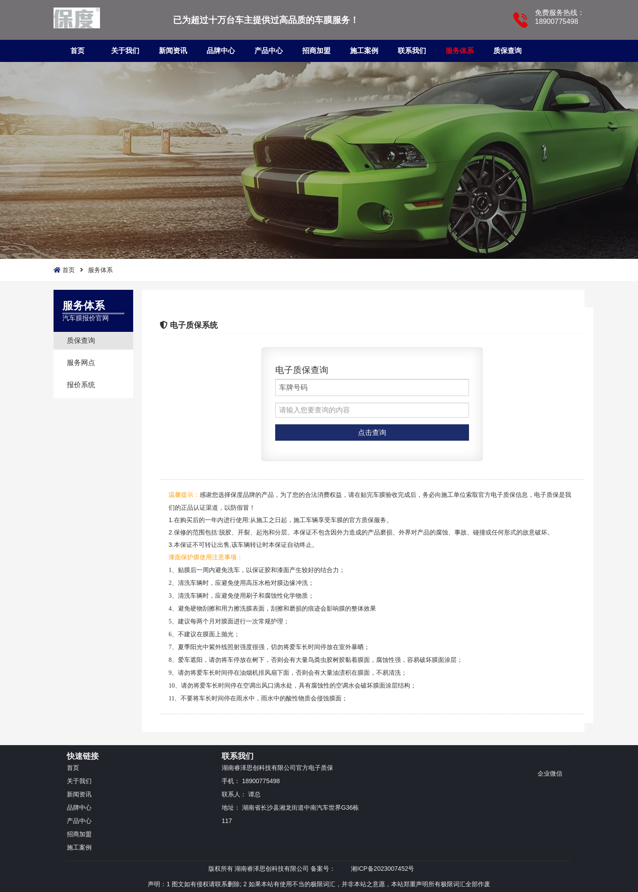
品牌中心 (221, 50)
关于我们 (125, 50)
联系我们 (412, 50)
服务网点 (81, 362)
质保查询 (507, 50)
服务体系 (460, 50)
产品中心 (268, 50)
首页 (77, 50)
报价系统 (81, 384)
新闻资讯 (173, 50)
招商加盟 (316, 50)
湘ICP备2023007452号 (382, 868)
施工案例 (364, 50)
